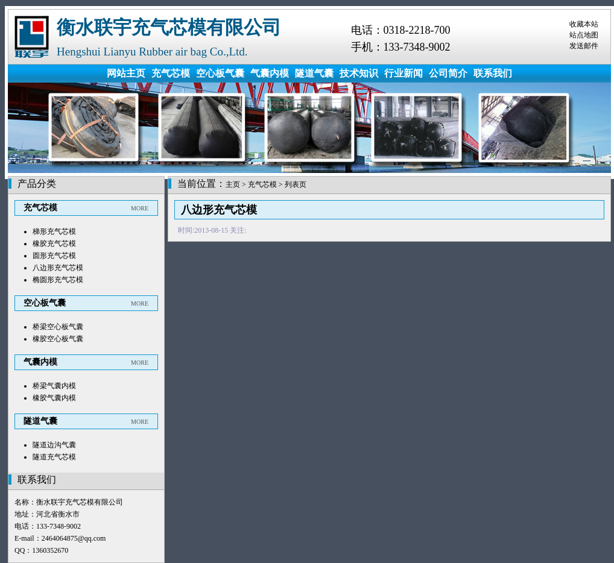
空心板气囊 (220, 73)
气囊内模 (269, 73)
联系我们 (492, 73)
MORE (139, 209)
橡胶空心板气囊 (58, 339)
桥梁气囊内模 (54, 386)
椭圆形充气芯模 (58, 279)
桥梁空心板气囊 (58, 326)
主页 (233, 184)
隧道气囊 (314, 73)
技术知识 (359, 73)
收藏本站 (583, 24)
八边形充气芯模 (58, 267)
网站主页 (126, 73)
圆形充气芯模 (54, 255)
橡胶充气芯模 (54, 243)
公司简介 (448, 73)
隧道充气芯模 (54, 457)
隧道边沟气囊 (54, 445)
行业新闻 (403, 73)
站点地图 (583, 35)
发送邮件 (583, 46)
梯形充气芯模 (54, 231)
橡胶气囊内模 (54, 398)
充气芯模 (170, 73)
